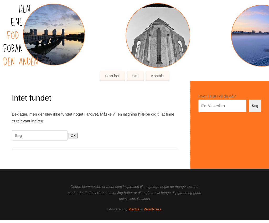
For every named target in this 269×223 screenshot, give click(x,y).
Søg (255, 106)
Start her (112, 76)
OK (72, 135)
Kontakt (157, 76)
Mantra (133, 209)
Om (135, 76)
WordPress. (153, 209)
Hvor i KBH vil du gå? (217, 96)
